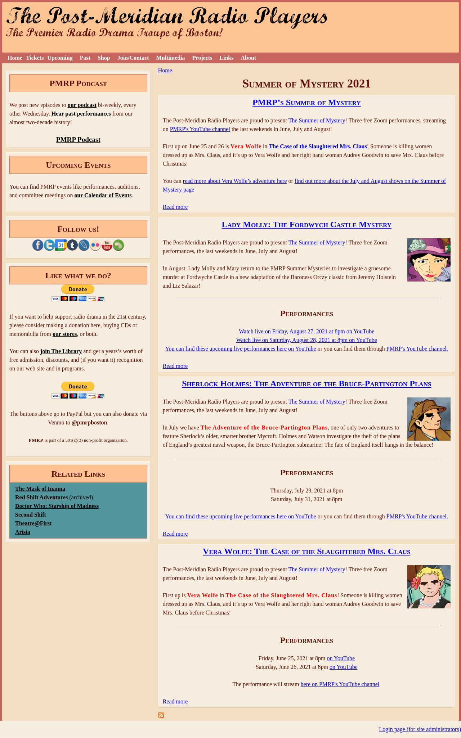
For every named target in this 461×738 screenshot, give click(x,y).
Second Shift (30, 515)
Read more (175, 207)
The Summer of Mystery (316, 120)
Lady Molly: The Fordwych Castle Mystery (307, 224)
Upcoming (59, 58)
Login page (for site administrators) (420, 729)
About (248, 58)
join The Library (61, 351)
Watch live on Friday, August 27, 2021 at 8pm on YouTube (306, 331)
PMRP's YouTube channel (200, 129)
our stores (65, 334)
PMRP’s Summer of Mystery (306, 102)
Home (15, 58)
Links (226, 58)
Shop (104, 58)
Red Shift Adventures (41, 497)
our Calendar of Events (102, 195)
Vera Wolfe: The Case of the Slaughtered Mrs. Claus (306, 551)
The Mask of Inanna (40, 489)
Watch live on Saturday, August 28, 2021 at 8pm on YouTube (306, 340)
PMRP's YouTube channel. (417, 349)
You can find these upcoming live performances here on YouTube (240, 349)
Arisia (22, 532)
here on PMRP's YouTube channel (340, 684)
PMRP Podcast (78, 139)
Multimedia (170, 58)
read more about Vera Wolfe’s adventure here (235, 181)
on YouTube (341, 658)
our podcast (82, 105)
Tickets (35, 58)
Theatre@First (33, 523)
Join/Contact (133, 58)
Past (85, 58)
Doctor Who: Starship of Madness (57, 506)
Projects (202, 58)
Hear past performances (81, 114)
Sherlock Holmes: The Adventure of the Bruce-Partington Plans (306, 383)
